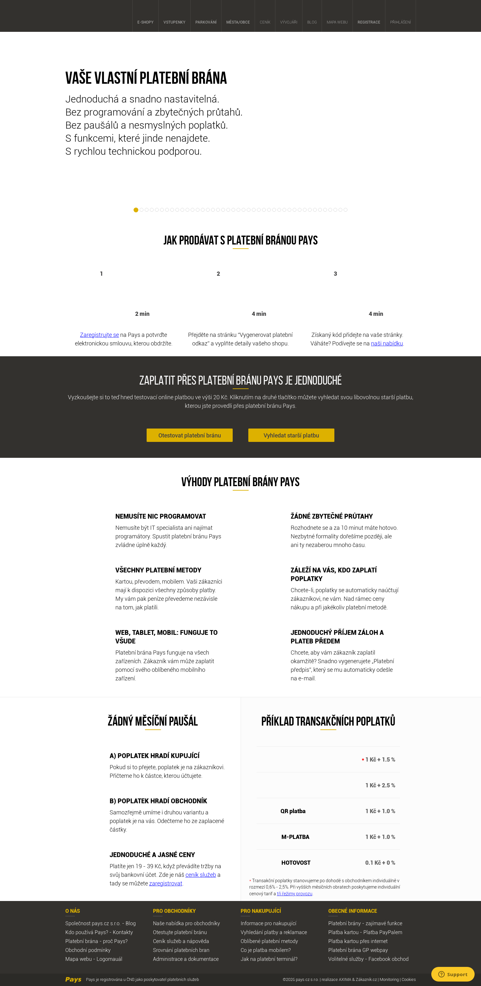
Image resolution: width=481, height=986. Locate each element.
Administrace (168, 958)
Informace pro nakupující (268, 923)
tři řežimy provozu (294, 894)
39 (330, 210)
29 (279, 210)
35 (310, 210)
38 (325, 210)
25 (259, 210)
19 (228, 210)
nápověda (198, 941)
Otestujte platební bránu (180, 932)
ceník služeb (201, 874)
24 (254, 210)
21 (238, 210)
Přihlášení (400, 16)
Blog (312, 16)
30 (284, 210)
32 (294, 210)
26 (264, 210)
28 (274, 210)
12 (192, 210)
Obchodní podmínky (88, 950)
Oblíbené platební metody (269, 941)
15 (208, 210)
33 (300, 210)
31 (289, 210)
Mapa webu (337, 16)
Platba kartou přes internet (358, 941)
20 (233, 210)
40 (335, 210)
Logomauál (109, 958)
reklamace (295, 932)
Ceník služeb (167, 941)
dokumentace (203, 958)
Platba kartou (343, 932)
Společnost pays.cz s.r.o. (93, 923)
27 (269, 210)
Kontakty (123, 932)
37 (320, 210)
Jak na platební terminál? (269, 958)
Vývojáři (288, 16)
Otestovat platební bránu (189, 435)
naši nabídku (387, 343)
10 (182, 210)
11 (187, 210)
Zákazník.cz (366, 979)
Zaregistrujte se (99, 334)
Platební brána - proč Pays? (96, 941)
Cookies (409, 979)
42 (345, 210)
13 (198, 210)
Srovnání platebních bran (181, 950)
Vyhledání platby (259, 932)
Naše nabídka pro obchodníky (186, 923)
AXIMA (345, 979)
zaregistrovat (165, 883)
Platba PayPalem (382, 932)
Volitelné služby (346, 958)
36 (315, 210)
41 (340, 210)
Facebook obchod (388, 958)
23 (249, 210)
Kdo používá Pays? (86, 932)
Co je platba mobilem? (266, 950)
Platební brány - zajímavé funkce (365, 923)
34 (305, 210)
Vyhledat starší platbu (291, 435)
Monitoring (389, 979)
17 (218, 210)
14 (203, 210)
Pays (82, 16)
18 (223, 210)
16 (213, 210)
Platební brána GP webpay (358, 950)
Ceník (265, 16)
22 (243, 210)
